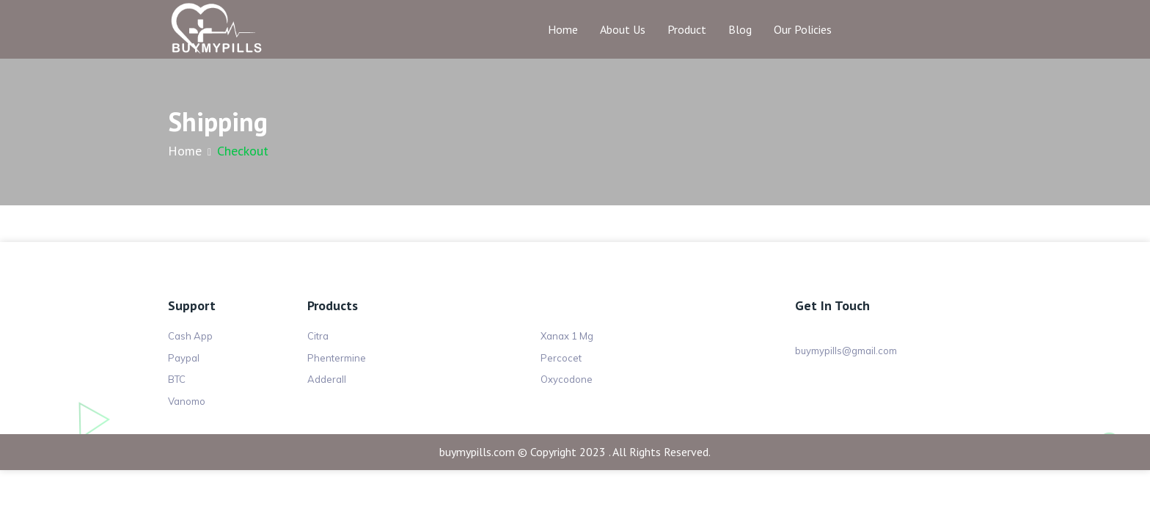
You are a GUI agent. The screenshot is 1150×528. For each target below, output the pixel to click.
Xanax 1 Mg (567, 336)
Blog (740, 29)
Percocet (561, 358)
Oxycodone (567, 379)
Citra (318, 336)
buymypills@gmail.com (846, 350)
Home (563, 29)
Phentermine (336, 358)
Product (686, 29)
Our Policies (803, 29)
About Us (622, 29)
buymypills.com (477, 451)
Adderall (326, 379)
